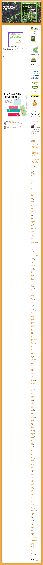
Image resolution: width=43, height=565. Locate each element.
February (33, 173)
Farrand (32, 296)
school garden (32, 477)
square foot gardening (33, 495)
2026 (32, 136)
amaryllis (32, 198)
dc (31, 272)
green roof (32, 342)
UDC (31, 524)
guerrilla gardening (33, 345)
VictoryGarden (32, 533)
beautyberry (32, 214)
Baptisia (32, 211)
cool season (32, 259)
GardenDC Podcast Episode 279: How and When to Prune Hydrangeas (14, 126)
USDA (32, 529)
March (32, 172)
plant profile (32, 433)
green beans (32, 340)
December (33, 140)
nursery (32, 413)
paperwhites (32, 420)
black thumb (32, 219)
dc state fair (32, 273)
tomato (32, 512)
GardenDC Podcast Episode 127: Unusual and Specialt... (35, 162)
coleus (32, 252)
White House (32, 547)
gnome (32, 337)
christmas (32, 245)
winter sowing (32, 551)
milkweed (32, 399)
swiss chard (32, 504)
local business (32, 389)
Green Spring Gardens (33, 343)
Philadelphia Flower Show (34, 429)
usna (31, 530)
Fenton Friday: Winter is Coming (35, 147)
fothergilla (32, 308)
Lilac (31, 386)
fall (31, 293)
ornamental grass (33, 417)
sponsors (32, 493)
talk (31, 505)
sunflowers (32, 501)
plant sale (32, 434)
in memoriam (32, 365)
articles (32, 205)
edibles (32, 285)
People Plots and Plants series (34, 426)
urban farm (32, 526)
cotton (32, 262)
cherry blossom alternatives (34, 242)
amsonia (32, 201)
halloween (32, 349)
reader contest (32, 458)
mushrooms (32, 407)
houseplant (32, 360)
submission (32, 498)
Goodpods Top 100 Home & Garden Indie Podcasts (35, 31)
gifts (31, 333)
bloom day (32, 222)
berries (32, 217)
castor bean (32, 239)
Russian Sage (32, 470)
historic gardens (33, 355)
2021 (32, 175)
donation (32, 279)
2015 (32, 180)
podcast (32, 437)
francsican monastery (33, 310)
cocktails (32, 251)
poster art (32, 443)
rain (31, 457)
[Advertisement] (15, 79)
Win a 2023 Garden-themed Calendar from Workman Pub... (36, 144)
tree (31, 517)
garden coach (32, 320)
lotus (31, 390)
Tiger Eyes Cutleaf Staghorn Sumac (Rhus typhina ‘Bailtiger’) (35, 510)
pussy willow (32, 453)
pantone (32, 419)
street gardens (32, 497)
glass (31, 335)
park (31, 421)
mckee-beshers (32, 396)
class (31, 248)
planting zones (32, 436)
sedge (32, 478)
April (32, 171)
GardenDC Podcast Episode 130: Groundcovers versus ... (35, 146)
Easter (32, 283)
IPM (31, 370)
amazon (32, 199)
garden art (32, 315)
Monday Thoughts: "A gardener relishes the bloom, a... (35, 149)
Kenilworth (32, 376)
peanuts (32, 423)
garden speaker (32, 322)
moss (31, 402)
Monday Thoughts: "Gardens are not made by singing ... (35, 143)
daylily (32, 271)
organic (32, 416)
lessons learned (33, 383)
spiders (32, 491)
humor (32, 362)
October (33, 166)
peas (31, 424)
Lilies (31, 387)
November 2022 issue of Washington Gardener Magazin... (35, 148)
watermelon (32, 543)
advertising (32, 195)
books (32, 225)
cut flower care (32, 269)
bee (31, 215)
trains (31, 516)
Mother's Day (32, 403)
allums (32, 197)
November (33, 141)
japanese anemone (33, 372)
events (32, 289)
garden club (32, 319)
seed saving (32, 480)
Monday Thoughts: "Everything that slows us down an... (35, 155)
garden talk (32, 323)
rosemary (32, 468)
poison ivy (32, 439)
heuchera (32, 353)
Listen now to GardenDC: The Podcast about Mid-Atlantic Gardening (35, 33)
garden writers (32, 325)
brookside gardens (33, 228)
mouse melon (32, 404)
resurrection (32, 464)
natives (32, 409)
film (31, 302)
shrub (31, 486)
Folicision (32, 306)
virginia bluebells (33, 539)
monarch (32, 400)
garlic (31, 329)
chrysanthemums (33, 246)
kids (31, 377)
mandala (32, 394)
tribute (32, 519)
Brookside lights (33, 229)
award (32, 209)
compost (32, 256)
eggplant (32, 286)
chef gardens (32, 241)
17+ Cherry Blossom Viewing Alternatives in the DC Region (13, 122)
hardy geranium (32, 350)
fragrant (32, 309)
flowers (32, 305)
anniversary (32, 202)
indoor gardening (33, 366)
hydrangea (32, 363)
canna (32, 235)
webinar (32, 544)
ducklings (32, 281)
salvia (31, 473)
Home (32, 68)
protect (32, 450)
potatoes (32, 444)
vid (31, 534)
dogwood (32, 278)
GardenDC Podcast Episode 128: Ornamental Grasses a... (35, 156)
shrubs (32, 487)
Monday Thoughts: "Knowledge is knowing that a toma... (35, 161)
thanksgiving (32, 508)
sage (31, 471)
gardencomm (32, 326)
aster (31, 207)
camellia (32, 234)
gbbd (31, 330)
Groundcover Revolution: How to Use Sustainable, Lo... (35, 159)
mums (32, 406)
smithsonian (32, 490)
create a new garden (33, 265)
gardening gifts (32, 328)
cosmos (32, 261)
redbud (32, 461)
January (33, 174)
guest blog (32, 346)
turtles (32, 523)
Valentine (32, 531)
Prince (32, 447)
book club (32, 224)
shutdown (32, 488)
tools (31, 514)
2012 (32, 183)
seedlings (32, 483)
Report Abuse (32, 557)
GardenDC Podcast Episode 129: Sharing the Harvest (35, 151)
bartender (32, 212)
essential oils (32, 288)
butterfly (32, 231)
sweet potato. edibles (33, 503)
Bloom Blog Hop (33, 221)
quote (31, 454)
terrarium (32, 507)
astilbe (32, 208)
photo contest (32, 430)
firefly (31, 303)
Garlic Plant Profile (34, 158)
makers (32, 393)
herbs (31, 352)
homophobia (32, 357)
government (32, 338)
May (32, 170)
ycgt (31, 553)
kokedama (32, 379)
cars (31, 238)
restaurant (32, 463)
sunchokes (32, 500)
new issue (32, 410)
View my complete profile (33, 133)
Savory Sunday (32, 476)
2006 (32, 188)
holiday (32, 356)
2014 (32, 181)
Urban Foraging (32, 527)
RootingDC (32, 466)
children (32, 244)
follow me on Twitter (38, 560)
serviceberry (32, 485)
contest (32, 258)
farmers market (32, 295)
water (31, 541)
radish (32, 456)
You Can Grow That (33, 554)
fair (31, 291)
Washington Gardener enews (34, 540)
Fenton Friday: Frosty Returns (35, 152)
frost (31, 312)
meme (32, 397)
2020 (32, 176)
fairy (31, 292)
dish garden (32, 275)
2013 (32, 182)
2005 (32, 189)
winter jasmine (32, 550)
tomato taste (32, 513)
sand (31, 474)
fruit (31, 313)
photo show (32, 431)
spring (32, 494)
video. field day (32, 536)
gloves (32, 336)
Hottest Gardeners (33, 359)
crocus (32, 266)
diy (31, 276)
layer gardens (32, 382)
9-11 (31, 192)
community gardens (33, 254)
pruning (32, 451)
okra (31, 414)
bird (31, 218)
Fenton (32, 298)
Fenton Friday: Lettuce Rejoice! (35, 157)
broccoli (32, 227)
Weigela (32, 546)
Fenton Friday (32, 299)
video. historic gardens (33, 537)
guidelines (32, 347)
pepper (32, 427)
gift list (32, 332)
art (31, 204)
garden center (32, 318)
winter (32, 549)
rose (31, 467)
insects (32, 367)
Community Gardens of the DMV (34, 255)
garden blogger (32, 316)
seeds (32, 484)
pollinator (32, 441)
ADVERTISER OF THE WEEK (34, 194)
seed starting (32, 481)
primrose (32, 446)
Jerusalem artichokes (33, 373)
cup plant (32, 268)
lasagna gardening (33, 380)
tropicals (32, 520)
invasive (32, 369)
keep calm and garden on (33, 375)
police (31, 440)
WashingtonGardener (37, 124)
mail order (32, 392)
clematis (32, 249)
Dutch (31, 282)
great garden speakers (33, 339)
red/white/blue (32, 460)
